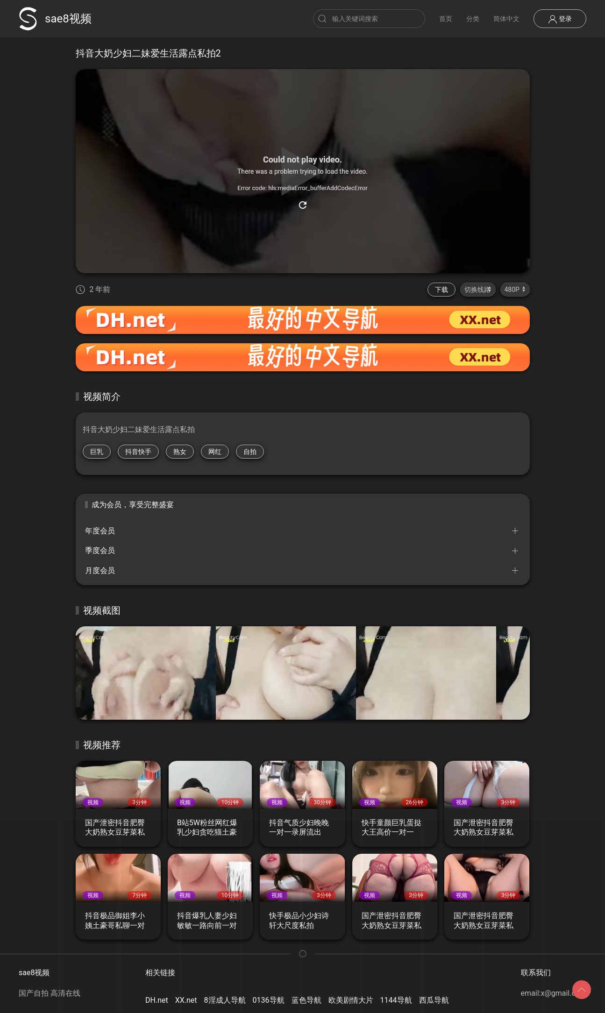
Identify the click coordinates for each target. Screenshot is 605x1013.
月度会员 (100, 570)
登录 (560, 19)
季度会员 (100, 550)
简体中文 (506, 18)
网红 (214, 451)
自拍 (249, 451)
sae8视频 (55, 19)
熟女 (179, 451)
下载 (441, 289)
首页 (445, 18)
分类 (472, 18)
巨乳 (96, 451)
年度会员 (100, 530)
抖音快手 (138, 451)
